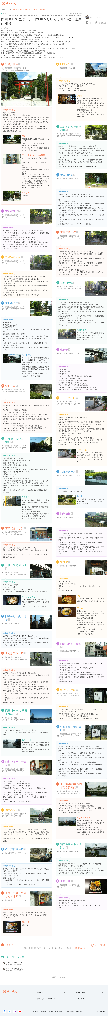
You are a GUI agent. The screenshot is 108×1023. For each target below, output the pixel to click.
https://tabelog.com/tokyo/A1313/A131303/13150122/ (77, 887)
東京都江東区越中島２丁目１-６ (70, 791)
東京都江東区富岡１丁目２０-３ (15, 68)
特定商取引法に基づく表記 (75, 1011)
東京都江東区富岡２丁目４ (69, 402)
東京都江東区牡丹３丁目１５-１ (15, 853)
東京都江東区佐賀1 (11, 718)
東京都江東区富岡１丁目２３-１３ (16, 532)
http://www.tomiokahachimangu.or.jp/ (17, 70)
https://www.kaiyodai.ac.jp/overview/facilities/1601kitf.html (79, 793)
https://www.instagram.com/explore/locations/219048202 (23, 309)
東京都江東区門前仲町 (67, 68)
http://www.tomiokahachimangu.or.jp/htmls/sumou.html (78, 288)
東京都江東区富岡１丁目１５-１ (70, 353)
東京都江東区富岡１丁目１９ (69, 517)
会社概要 (35, 1011)
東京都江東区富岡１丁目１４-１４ (16, 390)
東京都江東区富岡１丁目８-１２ (15, 572)
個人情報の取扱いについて (56, 1011)
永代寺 (64, 349)
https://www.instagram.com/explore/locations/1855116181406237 (26, 720)
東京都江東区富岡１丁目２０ (14, 215)
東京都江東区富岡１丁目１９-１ (15, 446)
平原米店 (65, 881)
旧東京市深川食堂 (70, 643)
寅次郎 (64, 562)
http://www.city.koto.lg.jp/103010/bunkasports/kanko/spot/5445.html (27, 659)
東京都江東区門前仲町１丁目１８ (16, 657)
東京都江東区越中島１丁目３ (69, 851)
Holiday (9, 3)
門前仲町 (65, 64)
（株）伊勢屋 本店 (16, 565)
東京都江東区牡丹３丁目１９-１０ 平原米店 (74, 885)
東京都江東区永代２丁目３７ (69, 693)
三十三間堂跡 (68, 397)
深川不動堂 (11, 303)
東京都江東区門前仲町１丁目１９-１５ (73, 651)
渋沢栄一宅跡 (68, 689)
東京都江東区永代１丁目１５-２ (70, 734)
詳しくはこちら (80, 948)
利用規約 (43, 1011)
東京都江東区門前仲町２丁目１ (15, 623)
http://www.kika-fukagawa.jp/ (14, 534)
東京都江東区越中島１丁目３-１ (15, 814)
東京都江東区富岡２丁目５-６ (70, 475)
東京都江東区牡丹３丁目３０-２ (15, 900)
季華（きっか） (14, 528)
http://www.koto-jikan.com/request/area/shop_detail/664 (23, 391)
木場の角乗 (11, 211)
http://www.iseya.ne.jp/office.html (16, 574)
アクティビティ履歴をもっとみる (54, 977)
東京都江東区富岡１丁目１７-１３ (16, 307)
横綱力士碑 (66, 282)
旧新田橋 (65, 513)
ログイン (101, 3)
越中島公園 (11, 810)
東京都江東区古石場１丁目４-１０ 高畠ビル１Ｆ (21, 769)
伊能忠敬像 (66, 174)
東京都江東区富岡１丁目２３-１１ (71, 179)
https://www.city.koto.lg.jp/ (13, 816)
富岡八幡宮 (11, 64)
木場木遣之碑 (68, 232)
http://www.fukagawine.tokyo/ (14, 771)
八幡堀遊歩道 (68, 471)
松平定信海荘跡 (14, 849)
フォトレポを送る (99, 945)
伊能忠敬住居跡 (14, 653)
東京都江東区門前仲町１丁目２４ (71, 566)
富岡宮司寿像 (13, 257)
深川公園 (10, 385)
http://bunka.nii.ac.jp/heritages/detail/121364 (19, 448)
